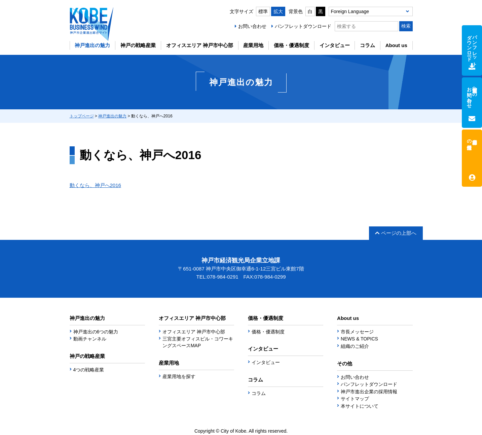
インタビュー (335, 45)
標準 (263, 11)
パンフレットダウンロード (303, 26)
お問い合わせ (252, 26)
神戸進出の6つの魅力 (95, 331)
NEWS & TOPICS (359, 338)
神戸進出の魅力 (92, 45)
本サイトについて (359, 406)
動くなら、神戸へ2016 (95, 185)
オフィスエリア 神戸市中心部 (199, 45)
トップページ (82, 116)
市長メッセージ (357, 331)
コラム (367, 45)
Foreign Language (350, 11)
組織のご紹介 (355, 346)
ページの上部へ (395, 233)
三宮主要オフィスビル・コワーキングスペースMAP (197, 342)
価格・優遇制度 (291, 45)
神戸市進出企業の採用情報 (369, 391)
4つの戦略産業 (88, 369)
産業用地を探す (178, 376)
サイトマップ (355, 398)
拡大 (278, 11)
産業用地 (253, 45)
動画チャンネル (89, 338)
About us (396, 45)
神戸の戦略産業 (138, 45)
